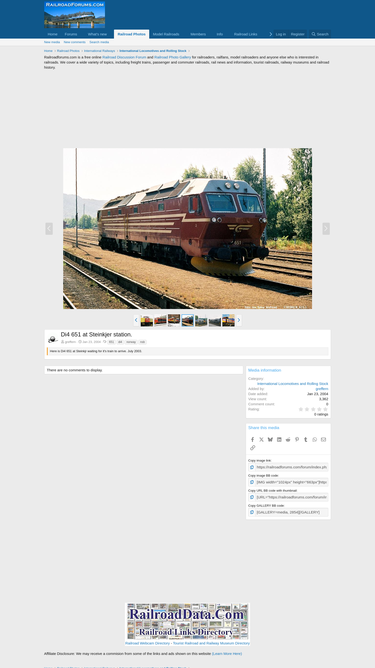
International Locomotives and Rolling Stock (292, 384)
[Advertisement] (187, 109)
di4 (120, 342)
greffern (70, 342)
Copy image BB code (263, 474)
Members (198, 34)
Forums (71, 34)
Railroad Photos (132, 34)
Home (53, 34)
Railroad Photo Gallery (172, 57)
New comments (75, 42)
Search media (99, 42)
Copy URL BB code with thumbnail (272, 489)
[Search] (320, 34)
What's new (97, 34)
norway (131, 342)
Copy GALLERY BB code (266, 503)
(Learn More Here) (227, 650)
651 (111, 342)
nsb (142, 342)
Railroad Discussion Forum (124, 57)
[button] (81, 34)
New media (52, 42)
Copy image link (259, 460)
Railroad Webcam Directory (147, 640)
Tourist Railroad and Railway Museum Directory (211, 640)
